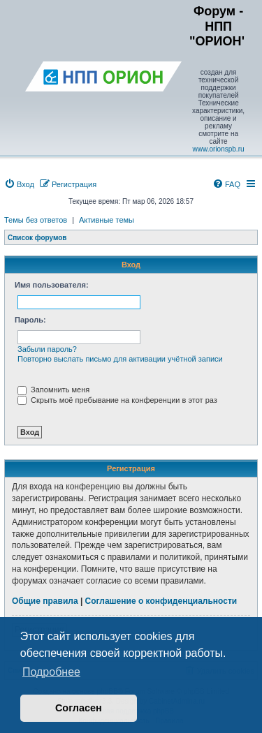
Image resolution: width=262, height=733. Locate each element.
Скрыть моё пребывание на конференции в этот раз (117, 400)
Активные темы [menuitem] (106, 220)
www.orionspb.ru (219, 149)
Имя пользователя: (52, 285)
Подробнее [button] (51, 672)
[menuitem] (19, 184)
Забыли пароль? (47, 349)
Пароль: (30, 320)
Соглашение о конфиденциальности (161, 601)
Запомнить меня (53, 389)
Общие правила (45, 601)
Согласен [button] (78, 707)
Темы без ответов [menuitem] (35, 220)
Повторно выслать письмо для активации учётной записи (120, 359)
